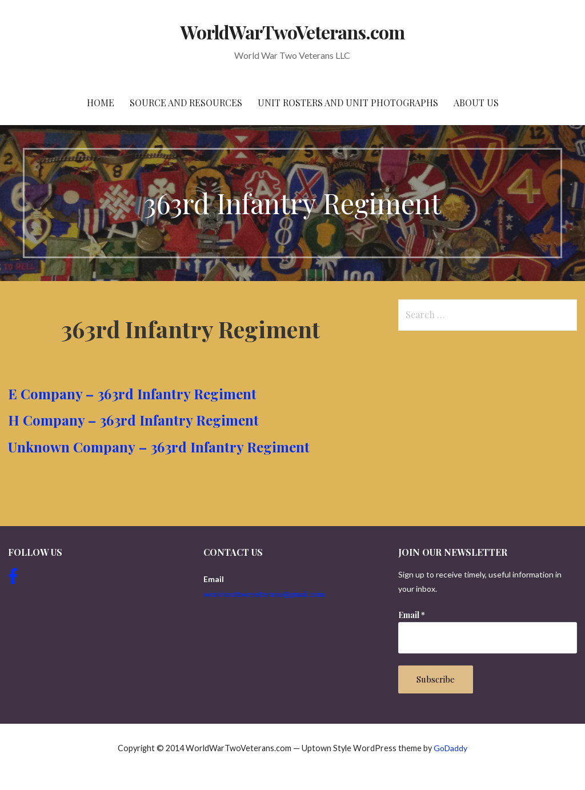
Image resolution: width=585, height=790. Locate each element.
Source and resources (186, 103)
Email (411, 614)
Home (100, 103)
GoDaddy (450, 748)
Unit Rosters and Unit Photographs (348, 103)
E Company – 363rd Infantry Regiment (134, 393)
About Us (476, 103)
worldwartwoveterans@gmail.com (263, 594)
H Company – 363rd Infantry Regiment (135, 420)
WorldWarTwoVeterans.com (293, 31)
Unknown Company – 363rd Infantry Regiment (159, 447)
